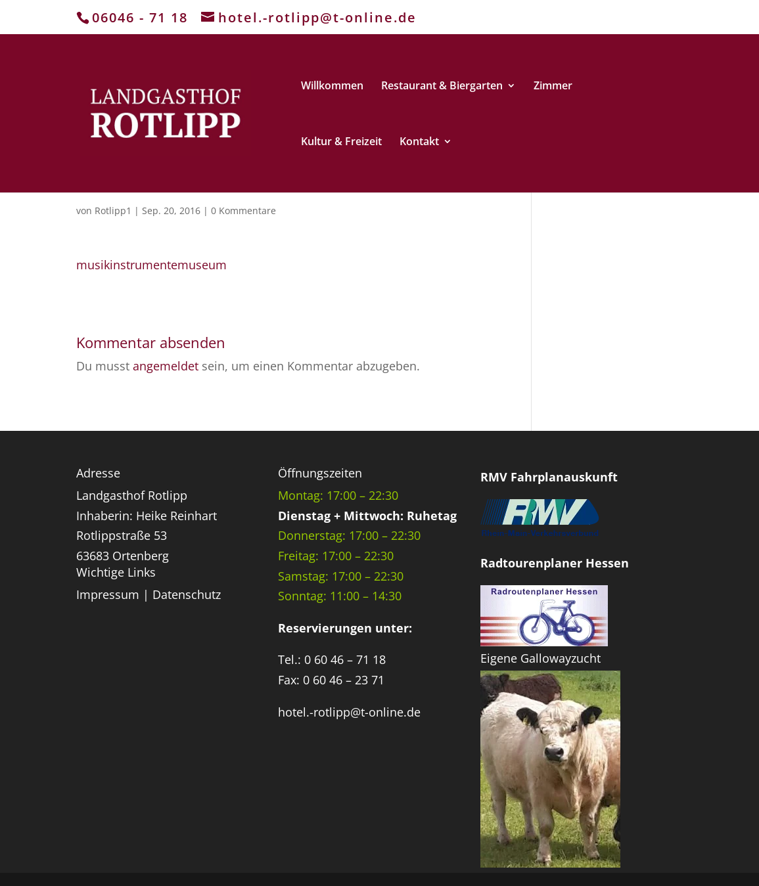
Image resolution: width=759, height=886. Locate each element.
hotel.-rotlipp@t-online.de (349, 712)
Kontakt (419, 142)
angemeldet (165, 366)
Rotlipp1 (113, 210)
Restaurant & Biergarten (442, 87)
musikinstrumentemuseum (151, 265)
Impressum (107, 594)
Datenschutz (186, 594)
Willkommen (332, 87)
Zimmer (553, 87)
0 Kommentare (243, 210)
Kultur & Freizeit (341, 142)
